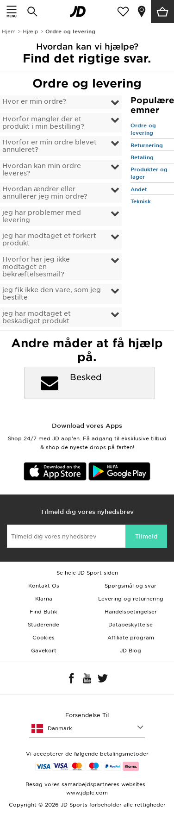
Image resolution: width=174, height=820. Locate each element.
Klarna (43, 598)
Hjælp (30, 31)
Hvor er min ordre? (34, 101)
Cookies (43, 637)
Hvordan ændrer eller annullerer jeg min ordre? (44, 192)
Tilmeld (146, 536)
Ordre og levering (143, 129)
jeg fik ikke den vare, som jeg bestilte (51, 293)
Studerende (43, 624)
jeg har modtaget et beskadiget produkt (36, 317)
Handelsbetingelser (131, 611)
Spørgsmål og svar (130, 585)
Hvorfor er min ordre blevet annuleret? (49, 145)
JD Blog (130, 650)
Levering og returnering (130, 598)
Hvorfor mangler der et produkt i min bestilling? (43, 122)
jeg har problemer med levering (41, 216)
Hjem (9, 31)
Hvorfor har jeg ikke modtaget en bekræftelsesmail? (36, 267)
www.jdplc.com (87, 792)
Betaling (142, 157)
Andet (138, 189)
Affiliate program (130, 637)
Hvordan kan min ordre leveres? (41, 169)
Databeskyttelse (130, 624)
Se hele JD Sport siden (87, 573)
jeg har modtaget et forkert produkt (49, 239)
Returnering (146, 145)
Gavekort (43, 650)
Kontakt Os (43, 585)
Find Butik (43, 611)
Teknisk (140, 201)
